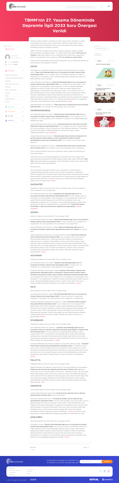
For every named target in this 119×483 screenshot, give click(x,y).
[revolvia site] (94, 478)
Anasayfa (9, 44)
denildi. (70, 99)
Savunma (7, 90)
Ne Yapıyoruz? (30, 467)
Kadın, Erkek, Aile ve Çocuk (12, 82)
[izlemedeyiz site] (107, 477)
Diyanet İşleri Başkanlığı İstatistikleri (14, 76)
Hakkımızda (12, 466)
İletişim (28, 471)
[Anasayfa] (17, 6)
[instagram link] (108, 469)
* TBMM (32, 448)
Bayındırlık (7, 79)
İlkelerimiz (29, 469)
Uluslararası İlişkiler (10, 96)
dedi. (43, 380)
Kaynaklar (11, 472)
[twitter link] (100, 469)
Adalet (7, 93)
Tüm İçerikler (12, 470)
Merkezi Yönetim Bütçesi (11, 73)
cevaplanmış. (52, 130)
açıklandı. (42, 314)
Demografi (7, 84)
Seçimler (7, 99)
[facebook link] (104, 469)
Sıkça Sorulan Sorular (14, 468)
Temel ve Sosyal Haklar (11, 87)
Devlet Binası (11, 47)
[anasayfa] (14, 459)
